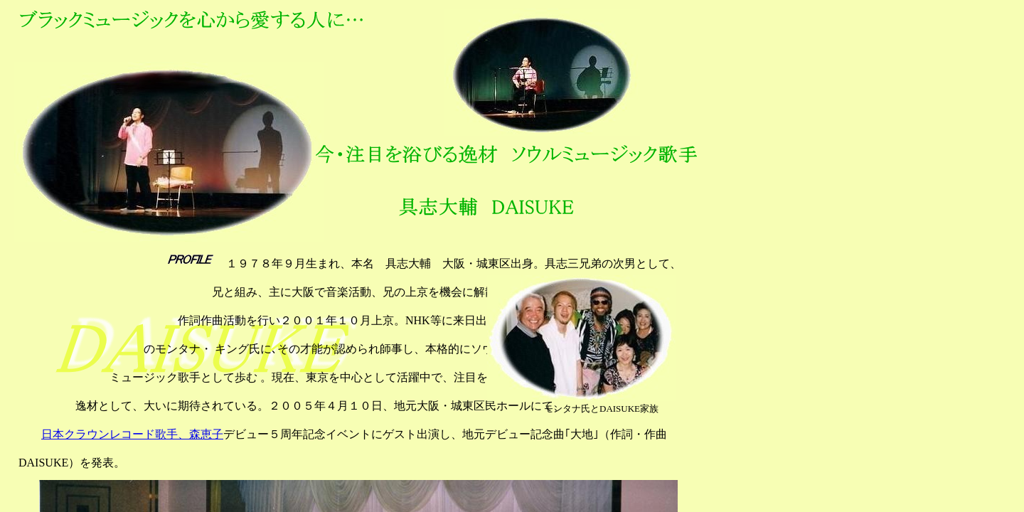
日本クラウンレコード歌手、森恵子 (132, 434)
